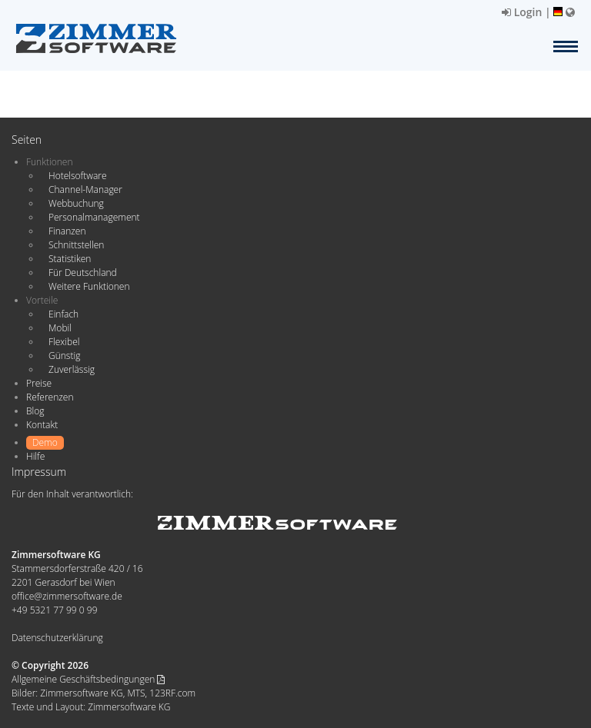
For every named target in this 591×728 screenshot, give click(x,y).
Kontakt (42, 424)
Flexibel (63, 341)
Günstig (64, 355)
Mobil (60, 327)
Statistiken (69, 258)
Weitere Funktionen (89, 286)
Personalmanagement (94, 217)
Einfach (63, 314)
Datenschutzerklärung (57, 637)
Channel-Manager (85, 189)
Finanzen (66, 231)
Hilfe (35, 456)
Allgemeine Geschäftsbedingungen (88, 679)
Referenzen (49, 397)
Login (522, 12)
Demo (45, 442)
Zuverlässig (71, 369)
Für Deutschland (82, 272)
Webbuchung (76, 203)
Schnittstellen (76, 244)
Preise (39, 383)
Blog (35, 410)
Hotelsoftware (77, 175)
